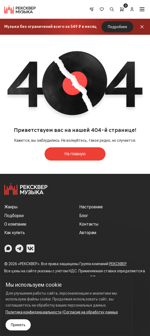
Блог (83, 215)
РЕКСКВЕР (118, 264)
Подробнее (117, 27)
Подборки (14, 215)
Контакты (88, 224)
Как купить (14, 232)
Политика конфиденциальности (33, 312)
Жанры (10, 206)
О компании (15, 224)
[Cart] (122, 9)
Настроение (91, 206)
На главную (75, 153)
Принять (18, 325)
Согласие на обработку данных (91, 312)
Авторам (87, 232)
